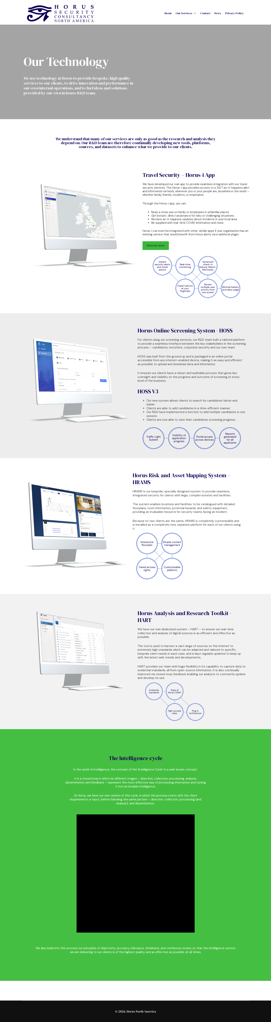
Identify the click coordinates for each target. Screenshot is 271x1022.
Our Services (186, 13)
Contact (205, 13)
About (168, 13)
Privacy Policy (234, 13)
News (217, 13)
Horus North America (141, 1011)
